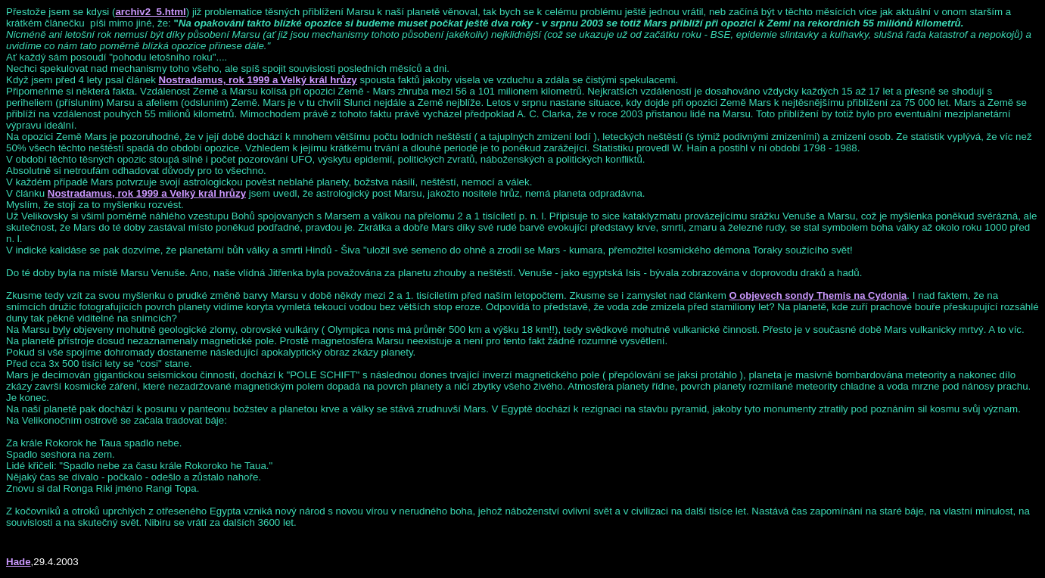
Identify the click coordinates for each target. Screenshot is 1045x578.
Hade (18, 561)
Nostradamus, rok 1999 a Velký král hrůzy (258, 79)
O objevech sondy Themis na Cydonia (818, 295)
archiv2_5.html (150, 11)
